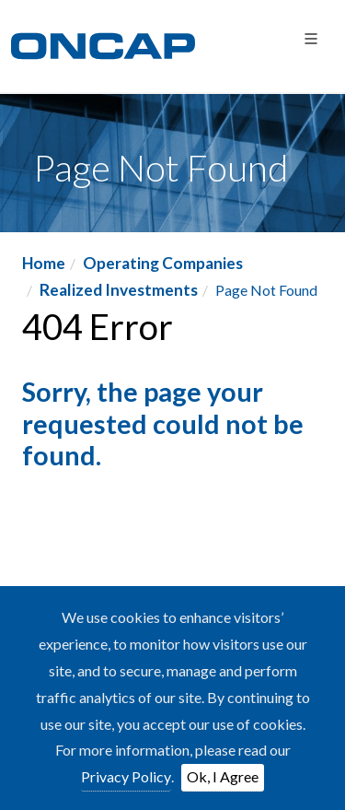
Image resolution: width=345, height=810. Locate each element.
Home (43, 263)
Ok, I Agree (223, 776)
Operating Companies (163, 263)
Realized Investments (119, 289)
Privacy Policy (126, 776)
